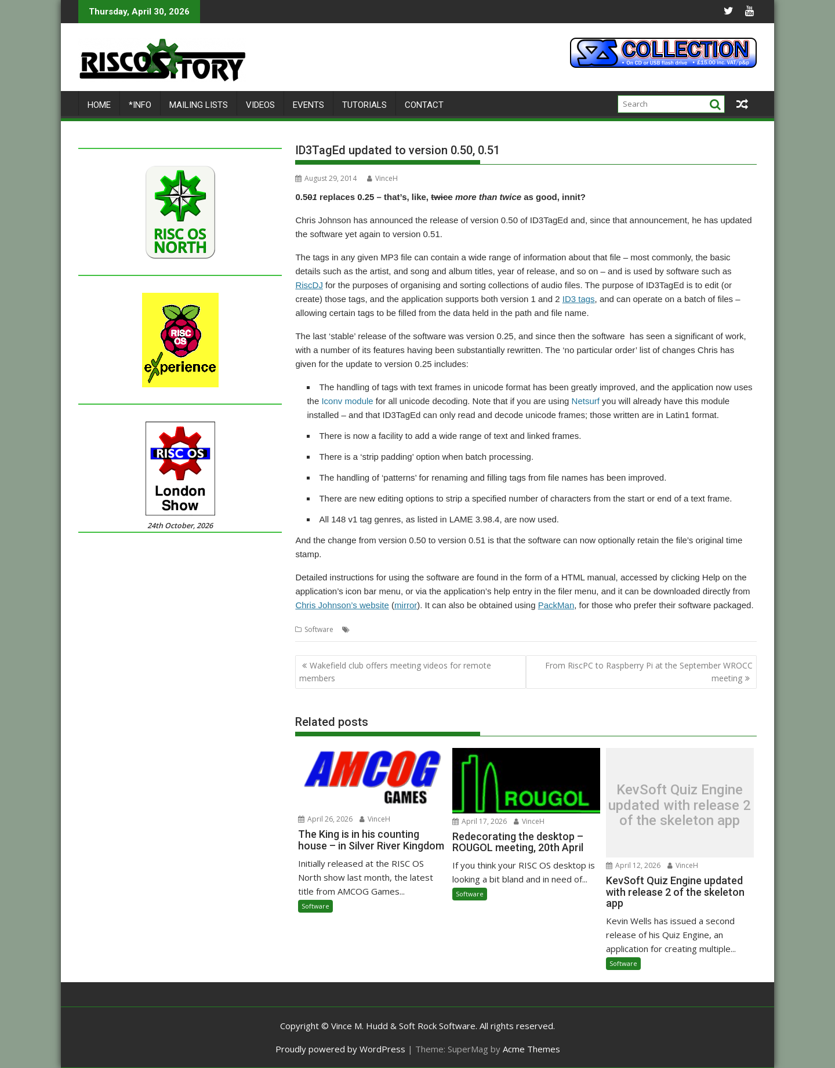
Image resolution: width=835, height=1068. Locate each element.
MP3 (470, 629)
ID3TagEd (442, 629)
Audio (362, 629)
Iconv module (347, 401)
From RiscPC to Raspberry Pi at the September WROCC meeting (649, 672)
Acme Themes (531, 1049)
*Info (140, 105)
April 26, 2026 (325, 819)
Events (308, 105)
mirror (405, 605)
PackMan (556, 605)
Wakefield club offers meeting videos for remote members (395, 672)
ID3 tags (578, 299)
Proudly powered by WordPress (340, 1049)
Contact (424, 105)
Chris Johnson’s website (342, 605)
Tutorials (364, 105)
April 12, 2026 (633, 865)
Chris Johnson (399, 629)
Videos (260, 105)
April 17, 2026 (479, 821)
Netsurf (586, 401)
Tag (487, 629)
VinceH (382, 178)
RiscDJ (309, 285)
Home (99, 105)
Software (318, 629)
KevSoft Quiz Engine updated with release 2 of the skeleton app (679, 806)
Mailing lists (198, 105)
